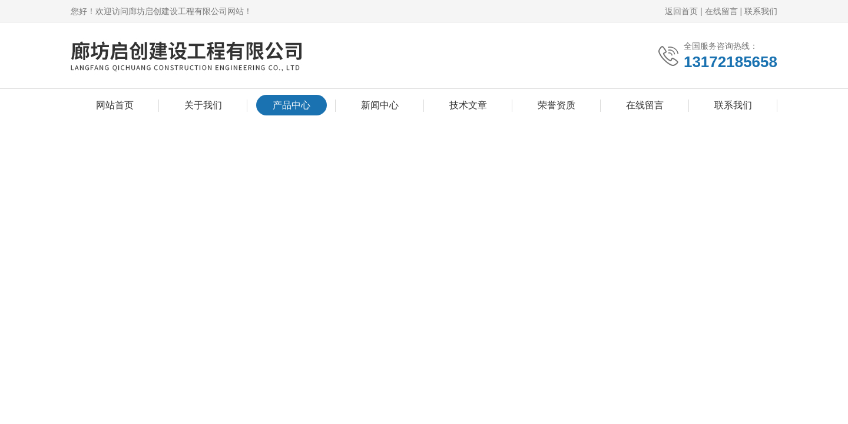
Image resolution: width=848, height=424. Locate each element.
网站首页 (115, 105)
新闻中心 (380, 105)
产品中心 (291, 105)
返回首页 (681, 11)
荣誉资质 (556, 105)
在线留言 (721, 11)
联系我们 (760, 11)
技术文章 (468, 105)
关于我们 (203, 105)
